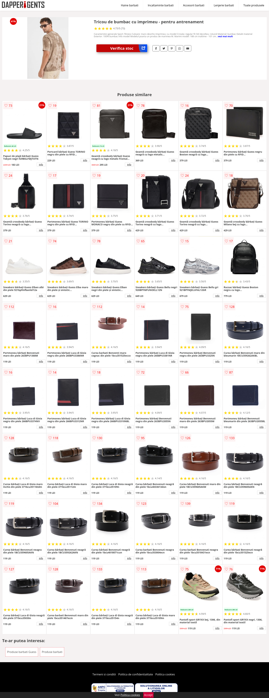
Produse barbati (52, 652)
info (41, 164)
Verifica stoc (128, 48)
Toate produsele (253, 5)
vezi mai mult (225, 36)
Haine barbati (129, 5)
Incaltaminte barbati (161, 5)
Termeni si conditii (104, 674)
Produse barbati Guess (21, 652)
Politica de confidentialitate (135, 674)
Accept (148, 695)
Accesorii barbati (193, 5)
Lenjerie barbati (224, 5)
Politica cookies (165, 674)
